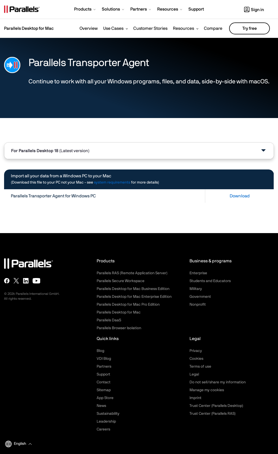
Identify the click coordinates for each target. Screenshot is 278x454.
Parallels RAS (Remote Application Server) (132, 273)
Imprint (195, 398)
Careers (103, 429)
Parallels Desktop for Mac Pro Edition (128, 304)
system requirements (112, 182)
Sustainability (108, 414)
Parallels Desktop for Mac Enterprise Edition (134, 297)
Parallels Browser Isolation (119, 328)
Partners (104, 366)
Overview (89, 28)
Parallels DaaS (109, 320)
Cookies (196, 359)
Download (240, 196)
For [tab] (50, 151)
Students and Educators (210, 281)
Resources (183, 28)
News (101, 406)
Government (200, 297)
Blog (100, 351)
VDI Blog (104, 359)
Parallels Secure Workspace (120, 281)
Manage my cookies (206, 390)
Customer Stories (150, 28)
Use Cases (113, 28)
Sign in (254, 10)
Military (195, 289)
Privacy (195, 351)
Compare (213, 28)
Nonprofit (197, 304)
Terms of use (200, 366)
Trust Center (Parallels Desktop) (216, 406)
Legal (194, 374)
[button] (85, 9)
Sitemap (104, 390)
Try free (249, 28)
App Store (105, 398)
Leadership (106, 421)
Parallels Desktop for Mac (119, 312)
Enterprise (198, 273)
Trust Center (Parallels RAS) (212, 414)
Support (103, 374)
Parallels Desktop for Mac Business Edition (133, 289)
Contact (103, 382)
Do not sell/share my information (217, 382)
